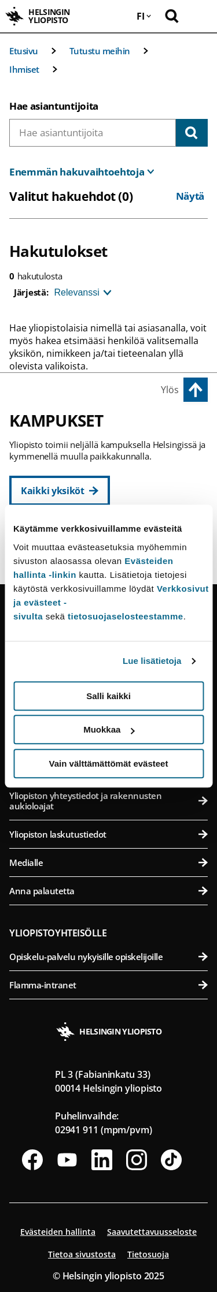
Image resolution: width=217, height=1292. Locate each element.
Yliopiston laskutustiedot (108, 834)
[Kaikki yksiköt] (59, 491)
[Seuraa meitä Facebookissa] (32, 1159)
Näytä (190, 196)
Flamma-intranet (108, 985)
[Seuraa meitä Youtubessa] (67, 1159)
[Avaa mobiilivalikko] (199, 16)
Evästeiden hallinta (57, 1231)
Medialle (108, 862)
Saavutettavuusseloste (152, 1231)
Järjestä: (31, 292)
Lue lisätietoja (152, 661)
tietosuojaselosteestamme (125, 616)
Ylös (170, 389)
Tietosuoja (148, 1254)
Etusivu (23, 51)
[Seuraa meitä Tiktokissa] (171, 1159)
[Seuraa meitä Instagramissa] (136, 1159)
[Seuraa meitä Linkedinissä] (101, 1159)
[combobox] (92, 133)
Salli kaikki (108, 696)
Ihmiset (24, 69)
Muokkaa (108, 729)
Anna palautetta (108, 891)
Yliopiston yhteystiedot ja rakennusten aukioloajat (108, 801)
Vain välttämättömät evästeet (108, 763)
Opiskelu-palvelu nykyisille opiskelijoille (108, 956)
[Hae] (192, 133)
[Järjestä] (81, 292)
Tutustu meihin (99, 51)
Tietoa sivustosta (82, 1254)
